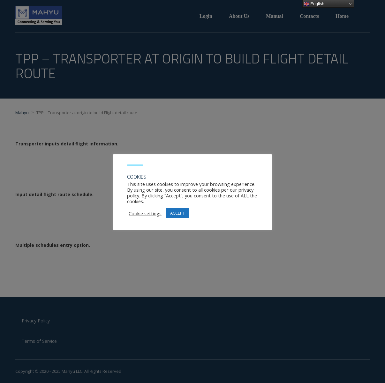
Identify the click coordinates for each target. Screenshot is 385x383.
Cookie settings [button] (145, 213)
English (314, 3)
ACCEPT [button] (177, 213)
